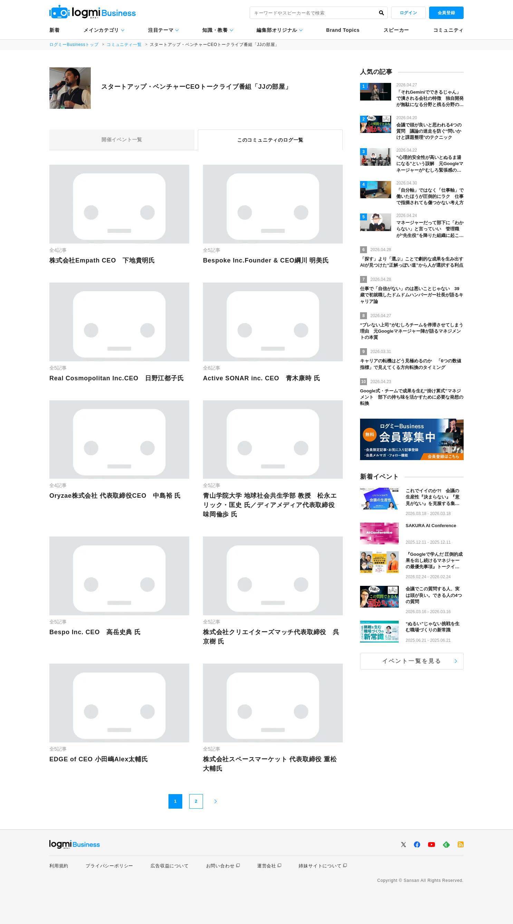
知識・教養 (215, 30)
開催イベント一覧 (122, 140)
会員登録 (446, 12)
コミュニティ (448, 30)
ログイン (408, 12)
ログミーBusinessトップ (74, 44)
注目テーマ (161, 30)
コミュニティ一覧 (125, 44)
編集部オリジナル (276, 30)
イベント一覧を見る (412, 661)
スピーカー (396, 30)
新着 (54, 30)
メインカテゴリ (101, 30)
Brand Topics (343, 30)
